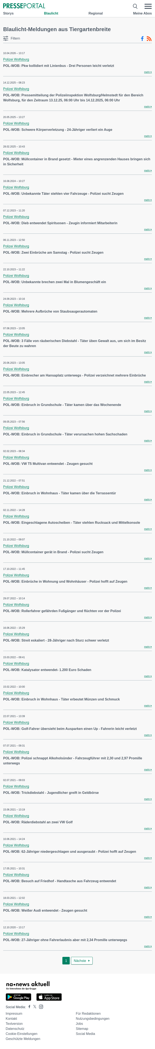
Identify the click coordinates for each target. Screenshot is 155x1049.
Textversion (14, 1023)
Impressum (14, 1013)
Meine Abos (142, 13)
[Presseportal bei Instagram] (40, 1006)
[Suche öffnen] (135, 6)
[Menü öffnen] (148, 6)
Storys (8, 13)
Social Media (85, 1034)
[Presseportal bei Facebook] (28, 1007)
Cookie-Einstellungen (21, 1034)
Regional (96, 13)
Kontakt (11, 1018)
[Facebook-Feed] (142, 38)
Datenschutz (15, 1028)
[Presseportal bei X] (33, 1007)
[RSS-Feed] (149, 38)
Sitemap (82, 1028)
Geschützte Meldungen (23, 1039)
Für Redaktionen (88, 1013)
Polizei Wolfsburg (16, 59)
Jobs (79, 1023)
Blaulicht (51, 13)
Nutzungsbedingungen (92, 1018)
